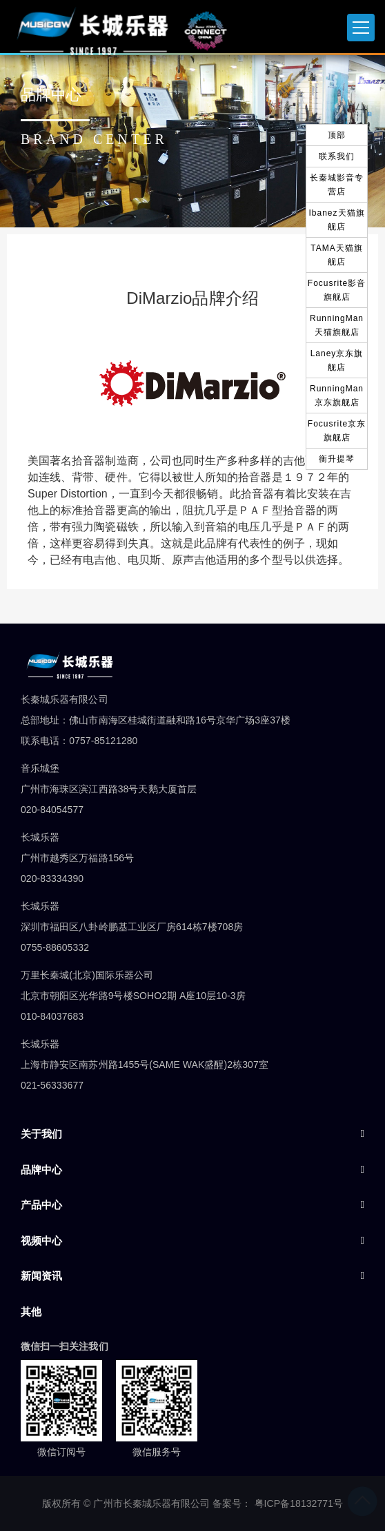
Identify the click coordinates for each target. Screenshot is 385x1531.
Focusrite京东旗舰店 (337, 430)
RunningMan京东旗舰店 (337, 395)
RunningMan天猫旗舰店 (337, 325)
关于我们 (41, 1134)
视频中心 (41, 1240)
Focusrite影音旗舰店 (337, 290)
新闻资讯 (41, 1276)
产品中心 (41, 1205)
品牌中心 (41, 1169)
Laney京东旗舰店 (337, 360)
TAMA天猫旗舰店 (336, 255)
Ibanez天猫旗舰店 (336, 220)
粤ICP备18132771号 (299, 1503)
